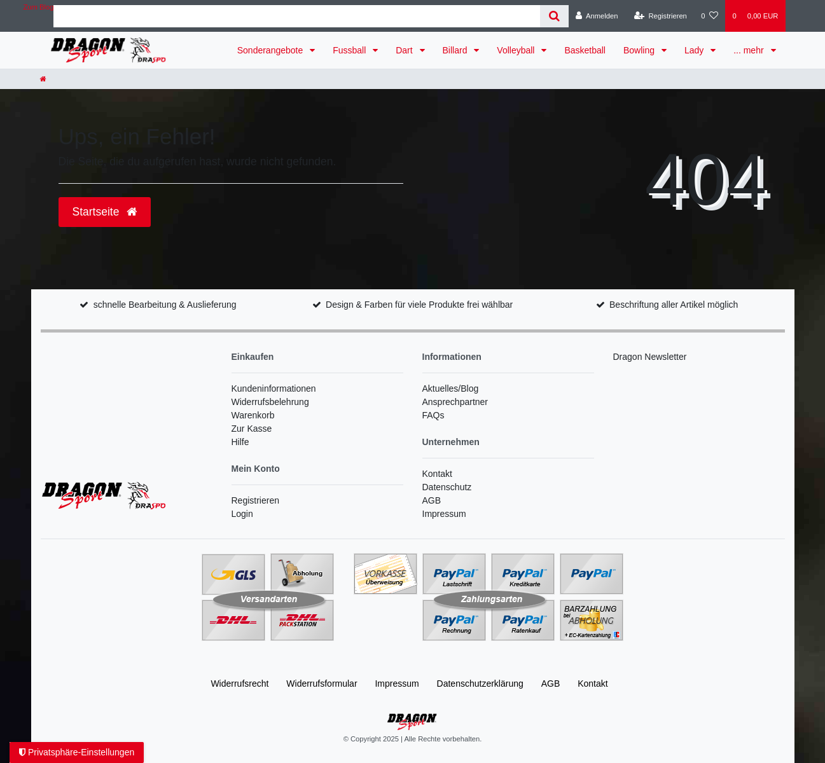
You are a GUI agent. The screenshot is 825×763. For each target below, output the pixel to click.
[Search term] (296, 16)
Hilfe (240, 442)
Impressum (444, 514)
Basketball (585, 50)
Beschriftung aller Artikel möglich (673, 304)
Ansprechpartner (455, 402)
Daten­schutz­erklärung (480, 683)
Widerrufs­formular (321, 683)
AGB (431, 500)
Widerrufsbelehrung (270, 402)
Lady (695, 50)
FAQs (433, 415)
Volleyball (517, 50)
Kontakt (437, 474)
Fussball (350, 50)
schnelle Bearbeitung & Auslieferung (165, 304)
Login (242, 514)
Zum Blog (39, 7)
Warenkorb (253, 415)
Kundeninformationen (274, 388)
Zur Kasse (252, 428)
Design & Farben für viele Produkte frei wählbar (419, 304)
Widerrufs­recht (239, 683)
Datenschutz (447, 487)
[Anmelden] (597, 16)
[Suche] (554, 16)
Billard (456, 50)
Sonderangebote (271, 50)
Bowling (640, 50)
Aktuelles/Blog (450, 388)
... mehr (749, 50)
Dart (405, 50)
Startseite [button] (105, 211)
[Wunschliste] (709, 16)
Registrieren (255, 500)
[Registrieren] (660, 16)
